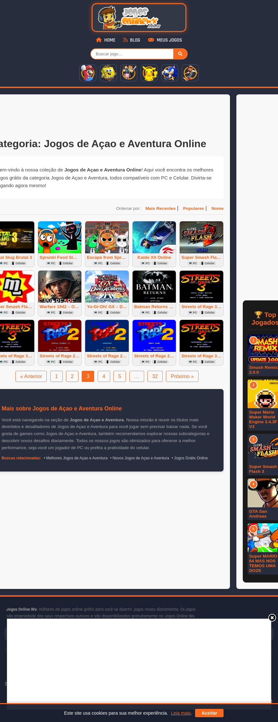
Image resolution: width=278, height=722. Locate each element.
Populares (193, 208)
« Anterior (31, 376)
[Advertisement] (127, 663)
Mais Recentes (160, 208)
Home (105, 40)
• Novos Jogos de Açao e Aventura (139, 458)
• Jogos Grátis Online (190, 458)
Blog (131, 40)
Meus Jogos (165, 40)
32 (155, 376)
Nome (217, 208)
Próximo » (182, 376)
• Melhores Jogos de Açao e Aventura (75, 458)
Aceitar (209, 713)
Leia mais (181, 713)
